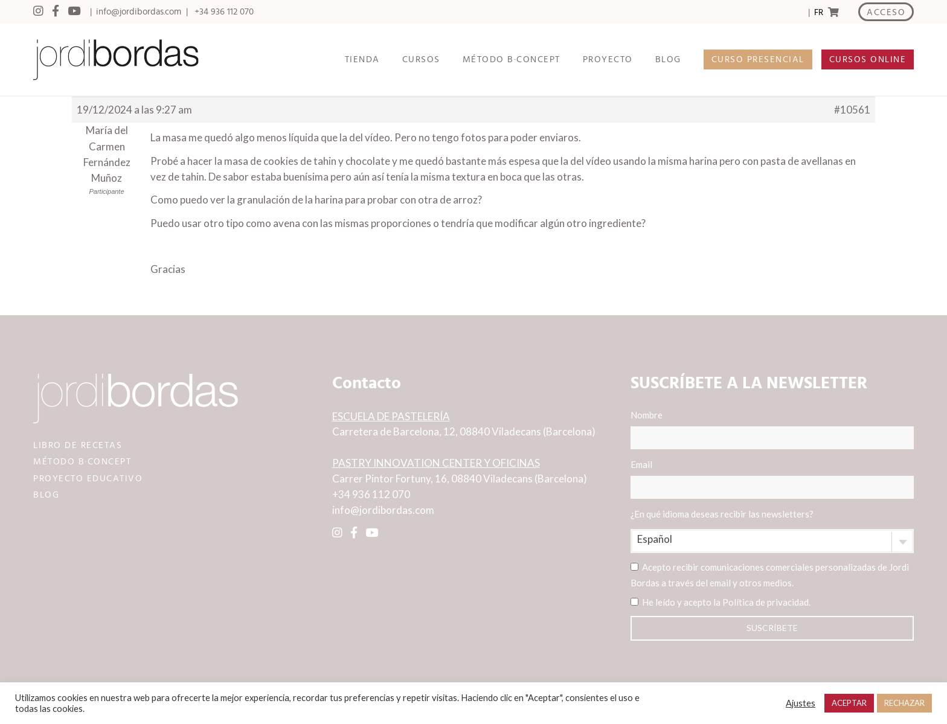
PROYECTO (608, 59)
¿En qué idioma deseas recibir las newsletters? (722, 513)
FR (818, 12)
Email (772, 479)
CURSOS (421, 59)
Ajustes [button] (800, 703)
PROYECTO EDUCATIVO (88, 478)
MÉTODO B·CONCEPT (511, 59)
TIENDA (362, 59)
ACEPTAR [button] (849, 703)
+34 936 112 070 (224, 11)
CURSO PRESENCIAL (757, 59)
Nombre (772, 429)
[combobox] (772, 541)
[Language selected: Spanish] (818, 12)
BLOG (668, 59)
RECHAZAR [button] (904, 703)
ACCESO (886, 12)
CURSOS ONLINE (868, 59)
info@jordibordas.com (138, 11)
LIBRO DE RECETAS (77, 445)
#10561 (852, 109)
